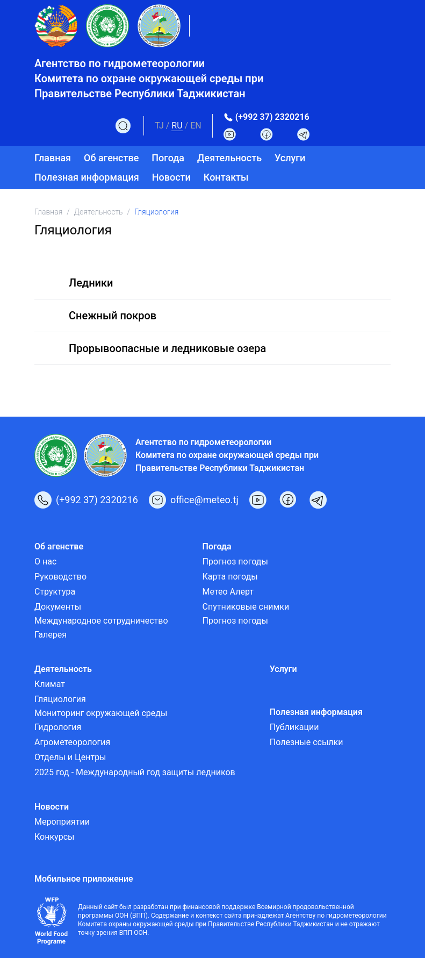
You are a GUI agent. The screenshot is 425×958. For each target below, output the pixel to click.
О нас (45, 561)
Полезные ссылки (306, 742)
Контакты (226, 177)
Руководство (60, 576)
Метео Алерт (228, 592)
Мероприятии (62, 822)
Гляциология (60, 699)
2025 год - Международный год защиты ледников (134, 772)
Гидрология (57, 727)
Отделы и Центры (70, 757)
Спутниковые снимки (246, 607)
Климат (49, 684)
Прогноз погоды (235, 561)
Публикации (294, 727)
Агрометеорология (72, 742)
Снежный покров (112, 315)
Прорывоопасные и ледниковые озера (167, 348)
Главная (52, 157)
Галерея (50, 635)
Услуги (290, 157)
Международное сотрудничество (101, 621)
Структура (54, 592)
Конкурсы (54, 837)
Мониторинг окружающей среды (100, 713)
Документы (57, 607)
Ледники (91, 282)
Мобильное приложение (83, 879)
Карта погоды (230, 576)
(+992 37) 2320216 (272, 117)
